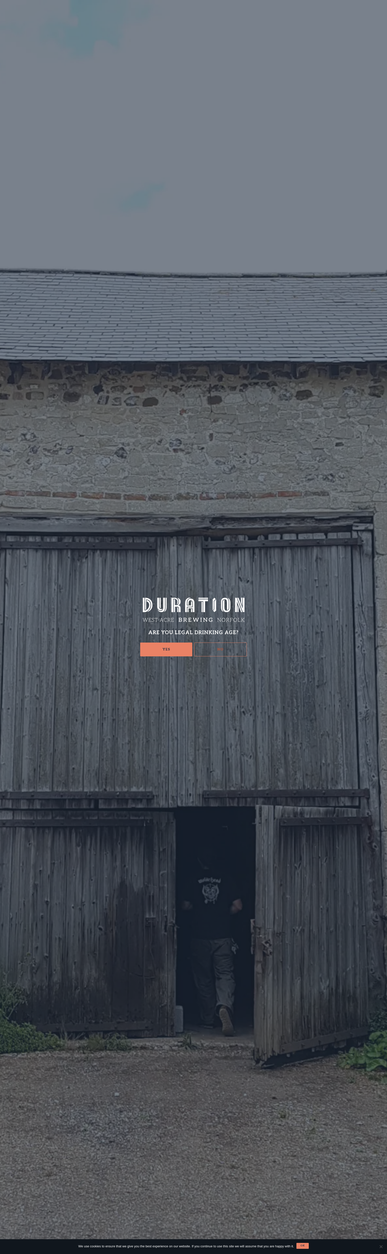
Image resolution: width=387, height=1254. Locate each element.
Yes (166, 649)
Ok (302, 1245)
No (220, 649)
